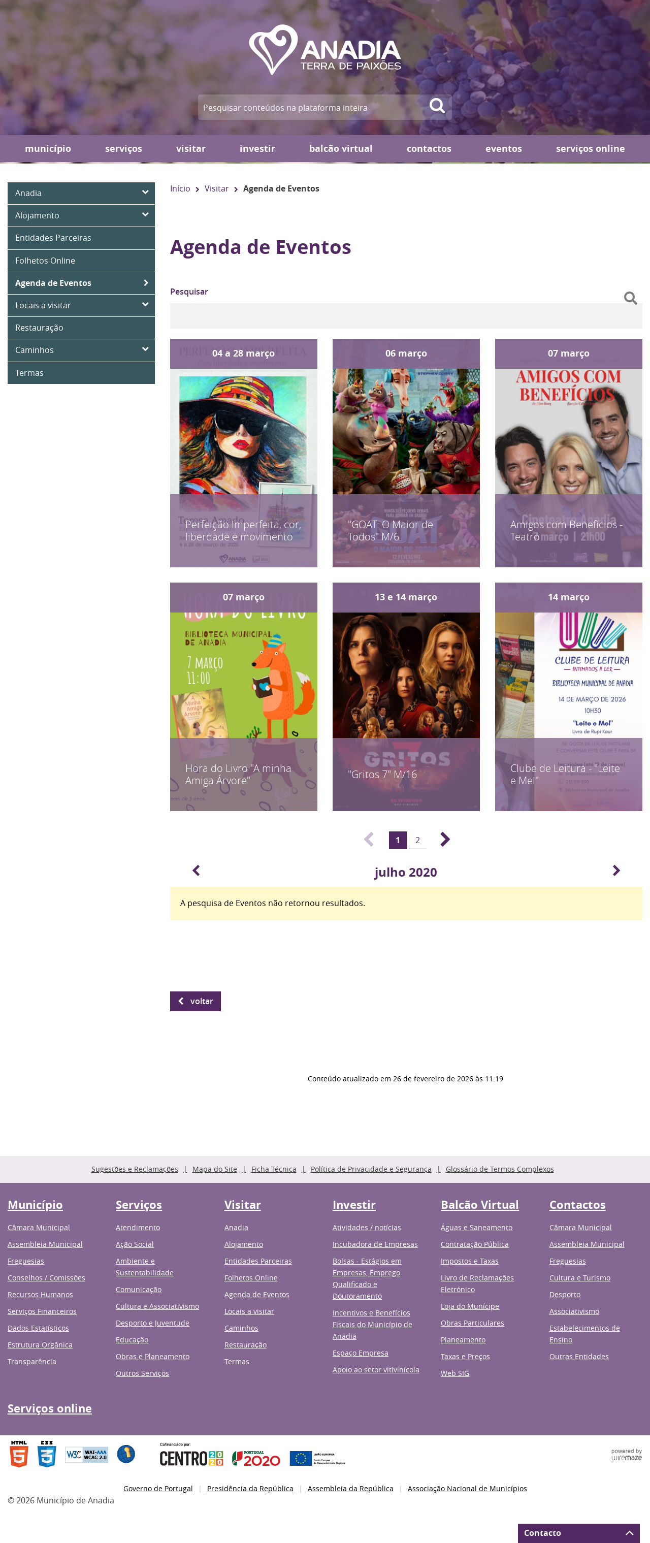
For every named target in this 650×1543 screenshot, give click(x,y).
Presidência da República (250, 1488)
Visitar (191, 148)
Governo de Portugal (158, 1488)
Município (48, 148)
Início (180, 188)
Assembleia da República (351, 1488)
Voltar (201, 1001)
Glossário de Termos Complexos (500, 1169)
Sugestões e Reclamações (134, 1169)
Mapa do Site (214, 1169)
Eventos (503, 148)
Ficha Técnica (274, 1169)
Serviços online (590, 148)
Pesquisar (189, 291)
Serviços (123, 148)
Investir (257, 148)
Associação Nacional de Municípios (467, 1488)
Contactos (429, 148)
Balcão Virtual (341, 148)
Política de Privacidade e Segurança (371, 1169)
